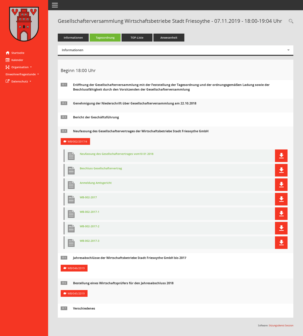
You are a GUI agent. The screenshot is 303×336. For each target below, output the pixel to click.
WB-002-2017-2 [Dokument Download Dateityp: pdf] (90, 226)
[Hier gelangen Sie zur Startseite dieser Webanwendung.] (24, 24)
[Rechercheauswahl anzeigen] (290, 21)
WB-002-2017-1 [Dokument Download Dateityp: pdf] (90, 212)
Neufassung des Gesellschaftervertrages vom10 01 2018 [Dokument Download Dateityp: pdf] (117, 154)
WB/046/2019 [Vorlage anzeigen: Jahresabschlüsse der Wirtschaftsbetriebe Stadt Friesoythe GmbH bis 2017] (76, 268)
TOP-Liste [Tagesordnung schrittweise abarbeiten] (137, 37)
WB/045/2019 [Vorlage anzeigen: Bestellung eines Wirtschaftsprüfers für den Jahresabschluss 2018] (76, 293)
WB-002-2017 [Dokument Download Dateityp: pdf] (88, 197)
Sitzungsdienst (281, 325)
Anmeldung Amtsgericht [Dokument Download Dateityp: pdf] (96, 183)
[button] (24, 67)
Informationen (73, 37)
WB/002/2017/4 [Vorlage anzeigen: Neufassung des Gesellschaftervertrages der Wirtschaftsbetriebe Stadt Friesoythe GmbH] (77, 141)
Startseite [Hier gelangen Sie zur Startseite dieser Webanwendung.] (15, 53)
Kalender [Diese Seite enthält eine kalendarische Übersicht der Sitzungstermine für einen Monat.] (14, 60)
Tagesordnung (105, 37)
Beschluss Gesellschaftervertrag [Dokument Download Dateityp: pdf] (101, 168)
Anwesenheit (169, 37)
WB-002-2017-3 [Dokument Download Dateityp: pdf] (90, 241)
